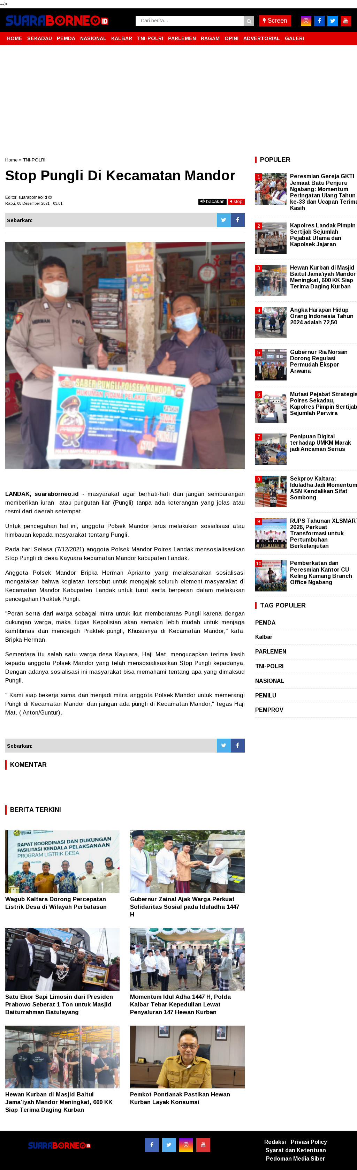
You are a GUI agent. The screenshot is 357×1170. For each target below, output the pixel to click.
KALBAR (121, 38)
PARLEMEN (182, 38)
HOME (14, 38)
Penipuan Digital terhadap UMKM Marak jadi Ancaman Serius (320, 442)
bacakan (212, 201)
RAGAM (210, 38)
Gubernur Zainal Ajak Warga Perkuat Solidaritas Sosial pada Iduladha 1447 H (184, 907)
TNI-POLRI (150, 38)
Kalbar (264, 637)
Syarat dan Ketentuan (296, 1150)
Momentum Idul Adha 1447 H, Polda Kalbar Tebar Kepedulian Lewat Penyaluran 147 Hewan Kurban (180, 1005)
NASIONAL (93, 38)
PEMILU (265, 696)
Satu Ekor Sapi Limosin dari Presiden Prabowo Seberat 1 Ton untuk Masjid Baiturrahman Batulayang (59, 1005)
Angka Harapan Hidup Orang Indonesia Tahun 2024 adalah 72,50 (322, 316)
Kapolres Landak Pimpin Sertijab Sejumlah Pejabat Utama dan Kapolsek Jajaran (323, 235)
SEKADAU (39, 38)
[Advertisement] (178, 101)
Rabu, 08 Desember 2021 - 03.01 (33, 203)
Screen (275, 20)
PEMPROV (269, 710)
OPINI (231, 38)
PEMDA (66, 38)
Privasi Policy (309, 1142)
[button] (344, 35)
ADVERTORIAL (261, 38)
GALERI (294, 38)
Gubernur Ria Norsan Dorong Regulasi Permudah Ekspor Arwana (319, 361)
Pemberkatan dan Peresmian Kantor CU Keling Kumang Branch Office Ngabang (321, 572)
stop (236, 201)
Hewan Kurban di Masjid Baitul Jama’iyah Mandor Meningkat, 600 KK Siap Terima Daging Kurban (59, 1102)
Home (11, 160)
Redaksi (275, 1142)
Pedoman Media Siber (295, 1159)
